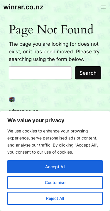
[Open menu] (103, 7)
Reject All (55, 198)
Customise (55, 182)
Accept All (55, 166)
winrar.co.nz (23, 7)
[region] (55, 161)
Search (88, 73)
